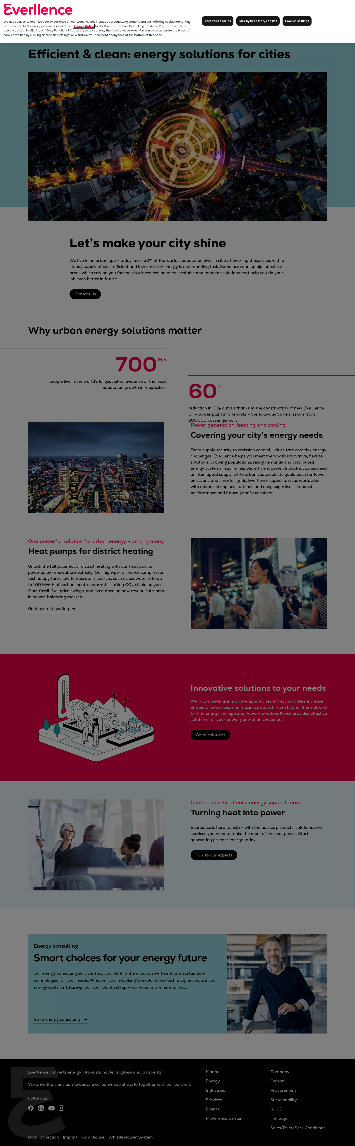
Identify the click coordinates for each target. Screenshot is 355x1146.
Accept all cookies (217, 21)
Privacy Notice (84, 26)
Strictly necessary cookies (258, 21)
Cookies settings (297, 21)
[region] (177, 21)
